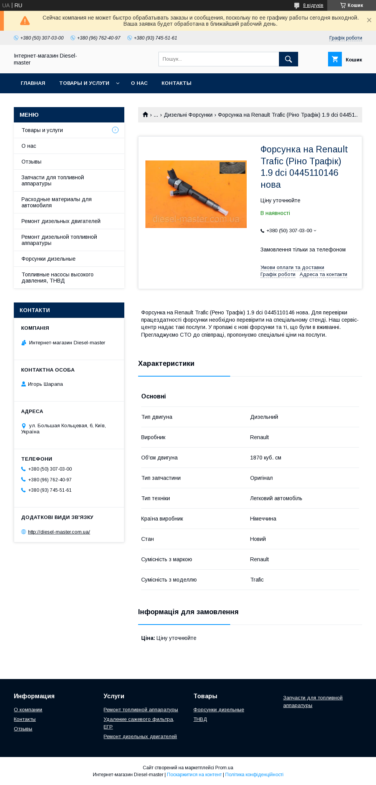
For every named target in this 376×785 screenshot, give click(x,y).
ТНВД (200, 719)
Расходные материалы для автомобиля (56, 202)
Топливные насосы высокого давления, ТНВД (57, 277)
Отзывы (31, 162)
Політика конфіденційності (254, 774)
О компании (28, 709)
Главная (33, 83)
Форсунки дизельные (48, 259)
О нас (139, 83)
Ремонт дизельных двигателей (61, 221)
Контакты (176, 83)
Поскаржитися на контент (194, 774)
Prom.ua (224, 767)
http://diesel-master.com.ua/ (59, 532)
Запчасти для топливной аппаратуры (52, 180)
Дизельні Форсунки (188, 115)
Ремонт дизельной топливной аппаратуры (59, 240)
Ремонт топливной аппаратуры (141, 709)
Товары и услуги (84, 83)
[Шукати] (288, 59)
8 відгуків (313, 5)
